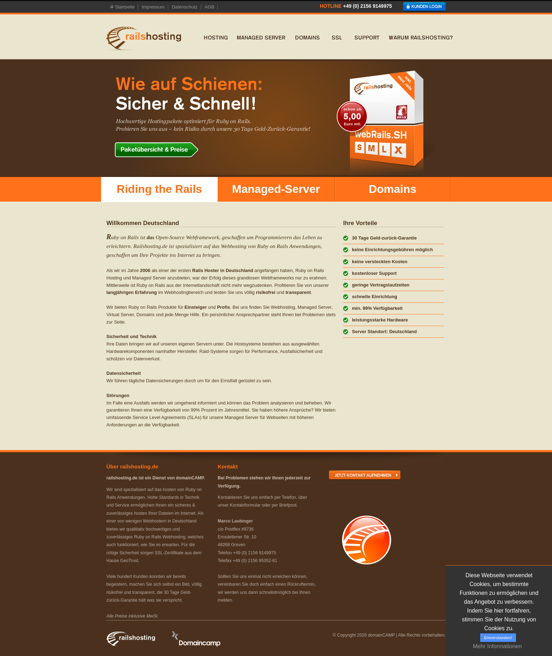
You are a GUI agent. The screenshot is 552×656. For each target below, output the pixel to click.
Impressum (153, 7)
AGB (210, 7)
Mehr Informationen (497, 646)
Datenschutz (185, 7)
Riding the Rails (159, 189)
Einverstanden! (498, 638)
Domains (392, 189)
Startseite (122, 7)
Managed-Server (276, 189)
